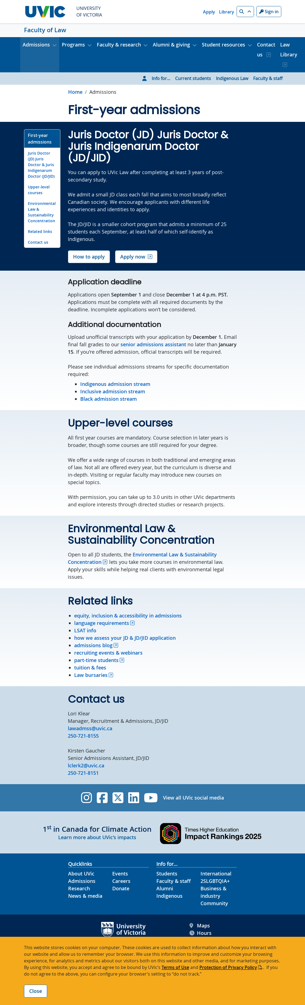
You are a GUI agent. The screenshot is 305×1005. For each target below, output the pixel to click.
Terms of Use (175, 967)
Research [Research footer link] (79, 888)
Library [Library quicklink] (226, 12)
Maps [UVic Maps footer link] (199, 925)
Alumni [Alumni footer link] (164, 888)
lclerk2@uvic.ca (86, 765)
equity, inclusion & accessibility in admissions (128, 615)
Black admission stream (108, 399)
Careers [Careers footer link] (121, 881)
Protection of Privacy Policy (228, 967)
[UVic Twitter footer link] (118, 798)
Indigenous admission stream (115, 384)
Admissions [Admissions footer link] (81, 881)
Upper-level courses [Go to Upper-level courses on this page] (39, 189)
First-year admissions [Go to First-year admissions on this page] (40, 138)
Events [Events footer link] (120, 873)
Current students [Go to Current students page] (193, 78)
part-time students (96, 660)
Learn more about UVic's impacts (97, 837)
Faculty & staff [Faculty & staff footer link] (173, 881)
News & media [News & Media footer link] (85, 896)
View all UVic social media (193, 797)
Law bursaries (91, 675)
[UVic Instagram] (86, 798)
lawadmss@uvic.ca (90, 728)
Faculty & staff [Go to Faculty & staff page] (267, 78)
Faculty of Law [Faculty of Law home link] (45, 30)
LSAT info (85, 630)
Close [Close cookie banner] (35, 991)
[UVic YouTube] (151, 798)
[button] (245, 11)
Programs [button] (73, 44)
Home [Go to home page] (75, 92)
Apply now (132, 256)
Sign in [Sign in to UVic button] (269, 12)
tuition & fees (90, 667)
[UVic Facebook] (102, 798)
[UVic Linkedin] (133, 798)
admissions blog (93, 645)
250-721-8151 (83, 773)
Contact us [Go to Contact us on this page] (38, 242)
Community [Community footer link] (214, 903)
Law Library (288, 49)
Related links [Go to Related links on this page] (40, 231)
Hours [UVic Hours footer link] (200, 933)
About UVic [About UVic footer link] (81, 873)
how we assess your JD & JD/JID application (125, 638)
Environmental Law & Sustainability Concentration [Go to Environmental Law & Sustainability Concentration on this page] (42, 212)
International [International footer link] (215, 873)
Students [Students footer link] (166, 873)
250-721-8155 (83, 735)
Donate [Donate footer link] (120, 888)
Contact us (266, 49)
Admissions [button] (36, 44)
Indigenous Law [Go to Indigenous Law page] (232, 78)
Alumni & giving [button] (171, 44)
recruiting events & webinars (108, 652)
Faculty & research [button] (119, 44)
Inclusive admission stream (112, 391)
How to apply (89, 256)
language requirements (101, 623)
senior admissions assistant (153, 344)
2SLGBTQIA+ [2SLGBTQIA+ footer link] (215, 881)
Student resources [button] (223, 44)
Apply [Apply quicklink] (209, 12)
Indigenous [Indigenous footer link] (169, 896)
